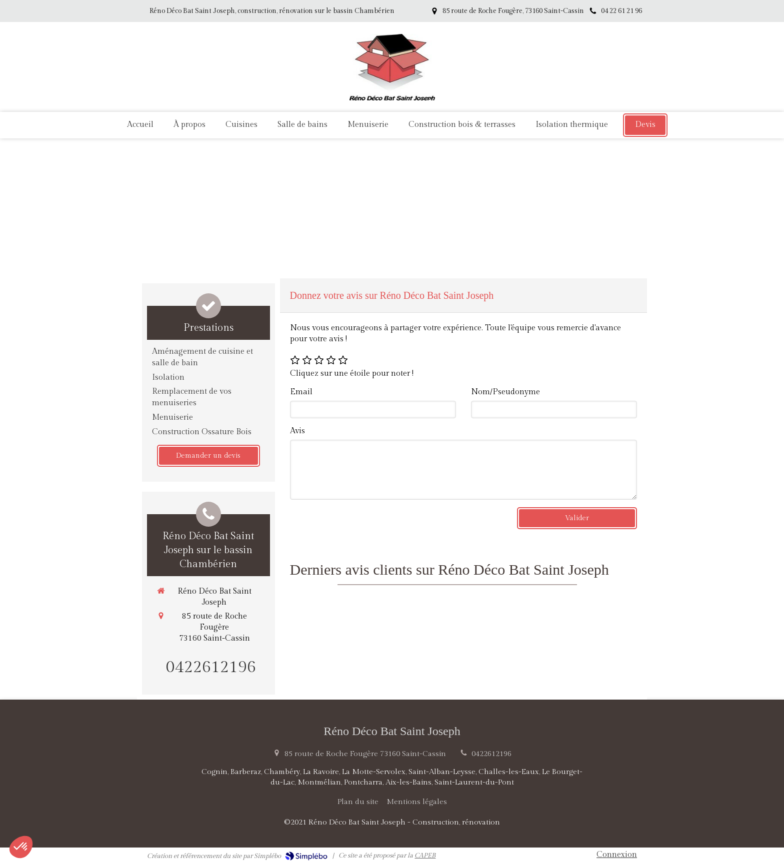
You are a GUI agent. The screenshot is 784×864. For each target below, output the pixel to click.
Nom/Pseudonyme (505, 392)
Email (301, 392)
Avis (297, 431)
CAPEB (425, 856)
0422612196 (211, 667)
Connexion (616, 855)
